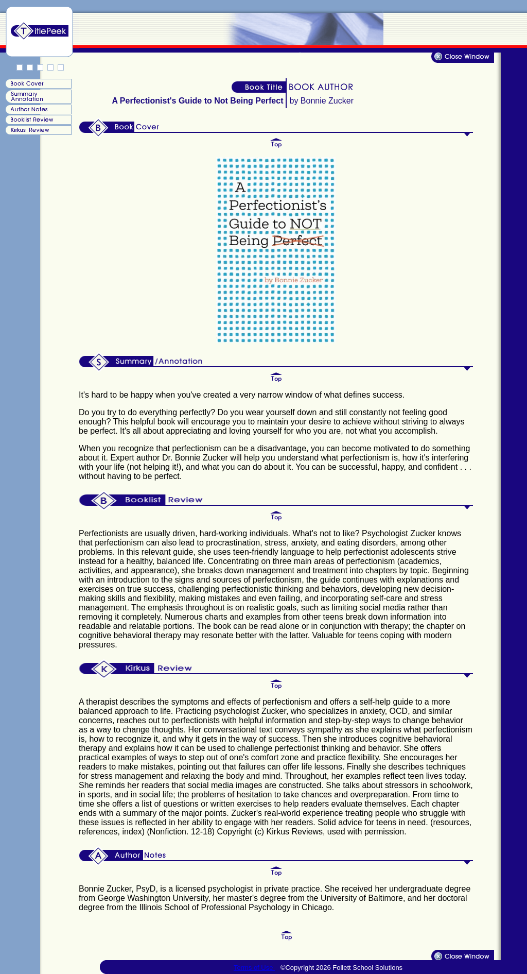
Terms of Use (254, 967)
